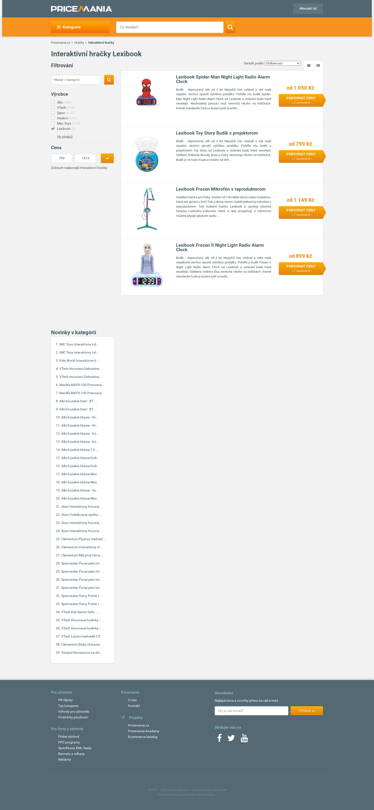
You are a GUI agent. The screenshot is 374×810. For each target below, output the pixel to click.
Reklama (64, 759)
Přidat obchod (68, 736)
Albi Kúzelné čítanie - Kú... (80, 433)
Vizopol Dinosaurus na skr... (81, 652)
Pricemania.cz (60, 42)
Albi (64, 102)
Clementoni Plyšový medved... (83, 539)
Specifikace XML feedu (75, 748)
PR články (65, 700)
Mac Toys (68, 123)
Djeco (65, 113)
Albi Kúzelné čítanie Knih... (80, 458)
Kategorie (69, 27)
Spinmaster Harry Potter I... (81, 596)
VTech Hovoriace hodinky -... (82, 620)
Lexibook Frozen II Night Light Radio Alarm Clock (220, 247)
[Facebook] (219, 739)
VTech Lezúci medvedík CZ (80, 636)
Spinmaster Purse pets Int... (81, 563)
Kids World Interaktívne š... (79, 360)
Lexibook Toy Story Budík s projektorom (217, 133)
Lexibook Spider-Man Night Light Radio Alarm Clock (223, 79)
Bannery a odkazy (71, 754)
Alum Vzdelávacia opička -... (82, 515)
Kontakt (134, 706)
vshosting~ (208, 794)
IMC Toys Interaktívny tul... (79, 344)
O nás (132, 700)
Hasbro (67, 118)
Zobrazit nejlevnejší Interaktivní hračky (79, 168)
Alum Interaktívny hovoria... (81, 506)
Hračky (79, 42)
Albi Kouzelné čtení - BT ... (78, 401)
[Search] (230, 27)
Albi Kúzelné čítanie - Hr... (79, 417)
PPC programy (69, 742)
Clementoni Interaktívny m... (82, 547)
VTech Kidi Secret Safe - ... (80, 612)
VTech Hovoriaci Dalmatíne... (80, 369)
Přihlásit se (308, 8)
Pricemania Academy (143, 731)
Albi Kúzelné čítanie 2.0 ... (80, 450)
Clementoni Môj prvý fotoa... (82, 555)
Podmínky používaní (73, 717)
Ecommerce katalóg (142, 737)
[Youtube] (244, 739)
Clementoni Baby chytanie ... (82, 644)
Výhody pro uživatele (73, 711)
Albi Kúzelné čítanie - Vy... (80, 490)
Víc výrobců (65, 136)
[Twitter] (231, 739)
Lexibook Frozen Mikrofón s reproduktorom (220, 189)
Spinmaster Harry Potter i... (81, 604)
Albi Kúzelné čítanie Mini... (80, 474)
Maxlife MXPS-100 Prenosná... (81, 385)
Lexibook (66, 129)
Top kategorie (68, 706)
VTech (66, 108)
